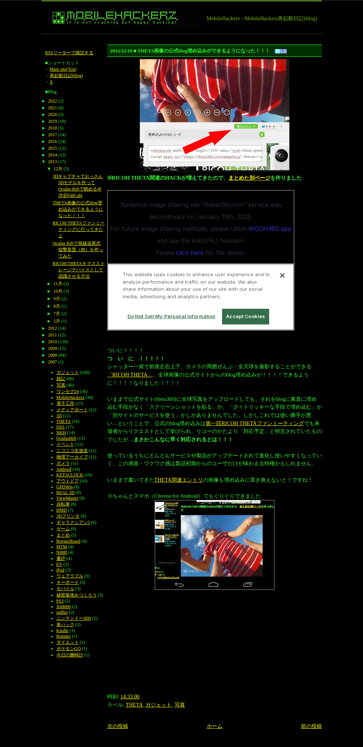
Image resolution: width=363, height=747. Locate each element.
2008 (52, 355)
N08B (61, 552)
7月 (56, 313)
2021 (52, 107)
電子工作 (65, 403)
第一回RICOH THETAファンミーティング (255, 423)
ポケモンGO (68, 648)
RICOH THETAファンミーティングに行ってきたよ (79, 229)
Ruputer (63, 636)
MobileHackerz (70, 397)
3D (59, 415)
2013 (52, 161)
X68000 (63, 606)
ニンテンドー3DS (73, 618)
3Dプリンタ (68, 516)
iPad (60, 570)
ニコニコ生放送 (72, 450)
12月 (57, 168)
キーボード (67, 582)
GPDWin (64, 487)
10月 (57, 291)
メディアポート (72, 409)
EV (59, 564)
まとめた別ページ (249, 178)
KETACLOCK (69, 475)
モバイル (65, 588)
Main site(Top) (63, 69)
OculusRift (66, 438)
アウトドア (67, 481)
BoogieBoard (68, 541)
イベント (65, 444)
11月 (57, 283)
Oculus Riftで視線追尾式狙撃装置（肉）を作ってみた (78, 250)
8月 (56, 306)
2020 (52, 114)
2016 (52, 141)
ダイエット (67, 642)
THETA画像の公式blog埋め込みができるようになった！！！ (78, 209)
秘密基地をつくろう (76, 595)
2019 (52, 121)
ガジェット (158, 705)
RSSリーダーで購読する (69, 52)
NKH (61, 432)
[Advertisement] (177, 37)
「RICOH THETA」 (130, 375)
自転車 (63, 504)
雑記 (60, 378)
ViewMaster (67, 498)
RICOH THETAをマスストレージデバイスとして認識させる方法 (79, 270)
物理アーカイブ (72, 457)
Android (63, 469)
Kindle (62, 630)
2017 (52, 134)
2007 (52, 362)
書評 (60, 558)
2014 (52, 155)
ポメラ (63, 463)
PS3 (60, 601)
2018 (52, 128)
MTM (61, 546)
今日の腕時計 (69, 655)
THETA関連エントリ (178, 480)
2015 (52, 148)
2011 (52, 335)
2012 (52, 328)
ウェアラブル (69, 576)
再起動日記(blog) (66, 75)
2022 (52, 101)
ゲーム (63, 528)
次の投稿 (117, 726)
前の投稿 (311, 726)
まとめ (63, 535)
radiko (62, 612)
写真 (180, 705)
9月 (56, 298)
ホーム (214, 726)
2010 (52, 341)
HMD (61, 510)
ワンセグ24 (67, 391)
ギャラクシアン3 (73, 522)
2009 (52, 348)
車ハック (65, 624)
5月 (56, 321)
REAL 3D (65, 492)
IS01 (60, 427)
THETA (134, 705)
